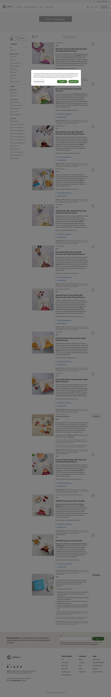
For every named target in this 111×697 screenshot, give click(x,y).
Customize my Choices (39, 81)
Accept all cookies (74, 81)
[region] (56, 78)
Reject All (62, 81)
